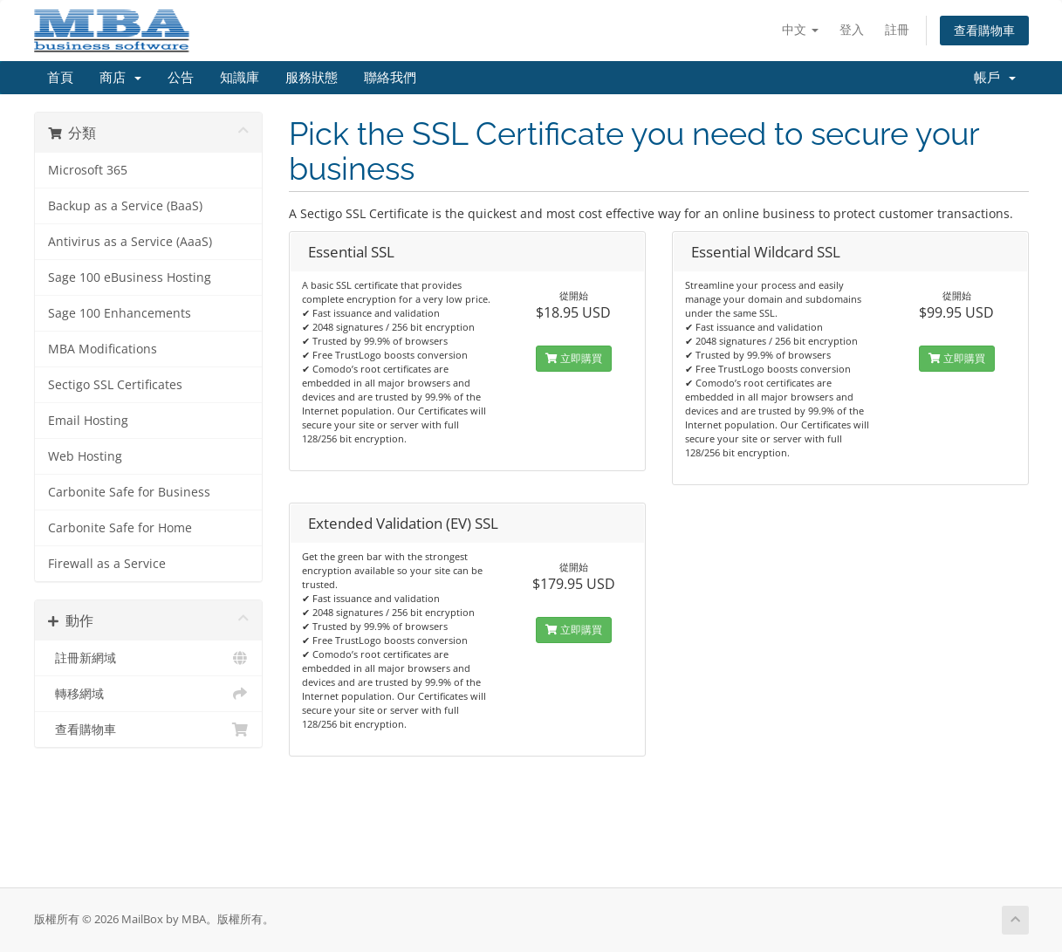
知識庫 (239, 78)
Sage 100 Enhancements (119, 313)
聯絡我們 (390, 78)
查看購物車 (984, 30)
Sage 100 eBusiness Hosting (129, 277)
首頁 (60, 78)
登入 (851, 29)
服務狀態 (311, 78)
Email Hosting (88, 420)
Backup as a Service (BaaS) (125, 206)
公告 (181, 78)
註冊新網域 (149, 657)
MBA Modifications (102, 349)
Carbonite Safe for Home (120, 528)
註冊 (897, 29)
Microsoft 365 (87, 170)
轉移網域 (149, 693)
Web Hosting (85, 456)
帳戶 (995, 78)
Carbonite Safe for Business (129, 492)
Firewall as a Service (107, 564)
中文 (800, 29)
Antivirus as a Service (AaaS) (130, 242)
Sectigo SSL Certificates (115, 385)
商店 (120, 78)
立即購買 (573, 358)
